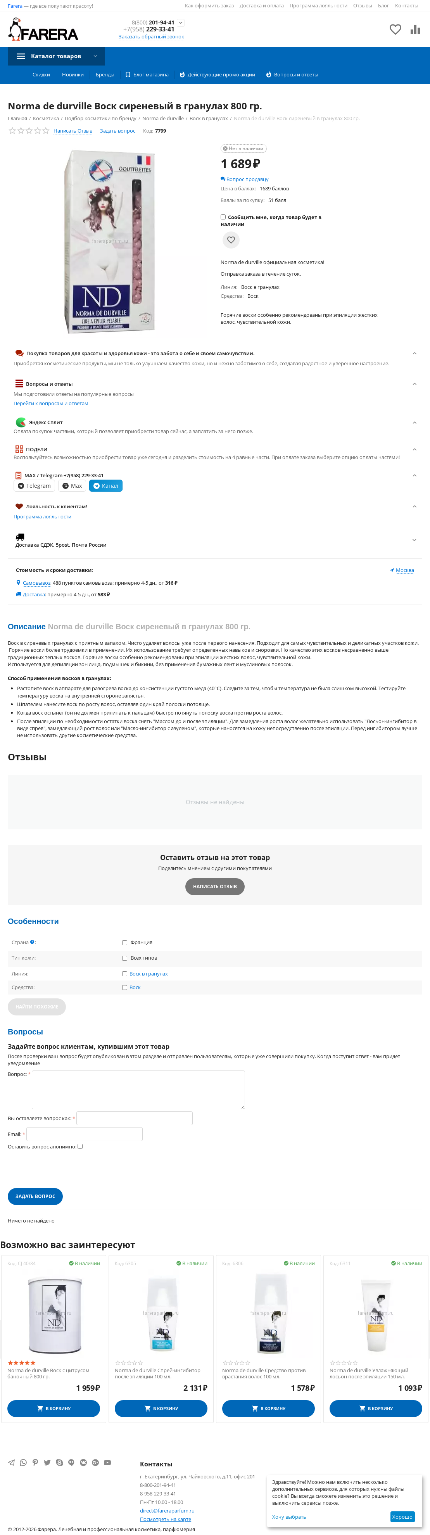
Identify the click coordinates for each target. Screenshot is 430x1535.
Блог (383, 5)
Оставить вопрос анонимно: (42, 1146)
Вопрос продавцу (245, 179)
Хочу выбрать (289, 1516)
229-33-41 (148, 29)
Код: (148, 130)
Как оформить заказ (209, 5)
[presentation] (67, 1169)
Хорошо (402, 1516)
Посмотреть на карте (165, 1519)
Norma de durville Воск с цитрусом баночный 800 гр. (48, 1374)
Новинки (73, 74)
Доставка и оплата (262, 5)
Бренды (105, 74)
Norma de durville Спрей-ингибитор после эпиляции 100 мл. (157, 1374)
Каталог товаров (58, 56)
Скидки (41, 74)
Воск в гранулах (149, 974)
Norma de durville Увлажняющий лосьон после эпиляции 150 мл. (369, 1374)
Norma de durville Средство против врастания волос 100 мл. (264, 1374)
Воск (135, 987)
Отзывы (362, 5)
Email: (14, 1134)
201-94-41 (150, 22)
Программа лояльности (318, 5)
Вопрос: (17, 1074)
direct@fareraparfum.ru (167, 1510)
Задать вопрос (117, 130)
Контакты (406, 5)
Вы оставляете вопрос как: (39, 1118)
